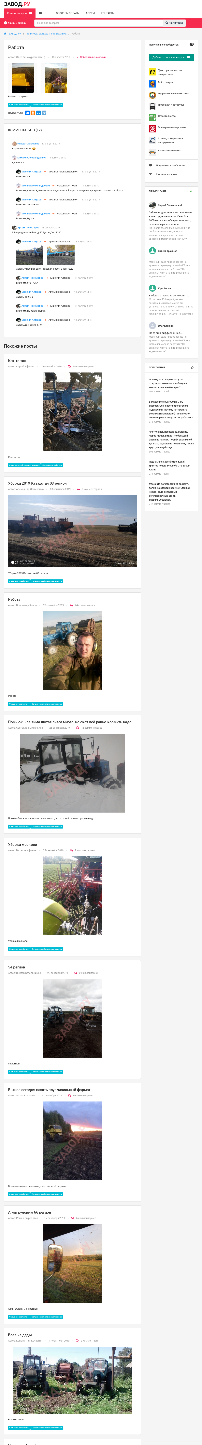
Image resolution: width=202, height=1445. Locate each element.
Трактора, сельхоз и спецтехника (46, 33)
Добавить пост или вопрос (171, 57)
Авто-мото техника (164, 152)
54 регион (16, 967)
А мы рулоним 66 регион (29, 1212)
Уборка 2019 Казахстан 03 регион (37, 483)
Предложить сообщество (167, 165)
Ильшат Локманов (28, 143)
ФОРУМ (90, 13)
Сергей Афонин (25, 366)
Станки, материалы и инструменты (166, 140)
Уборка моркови (22, 844)
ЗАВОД (17, 4)
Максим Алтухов (31, 171)
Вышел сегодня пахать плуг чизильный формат (49, 1089)
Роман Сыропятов (27, 1218)
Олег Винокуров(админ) (30, 57)
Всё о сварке (161, 84)
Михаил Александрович (31, 157)
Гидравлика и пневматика (169, 95)
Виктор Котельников (28, 972)
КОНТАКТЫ (107, 13)
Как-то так (17, 360)
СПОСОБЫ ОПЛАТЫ (67, 13)
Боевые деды (20, 1335)
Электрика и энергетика (167, 128)
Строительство (162, 117)
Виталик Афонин (26, 850)
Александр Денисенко (30, 489)
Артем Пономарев (28, 227)
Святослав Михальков (29, 727)
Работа (14, 599)
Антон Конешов (25, 1095)
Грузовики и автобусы (166, 106)
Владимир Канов (26, 605)
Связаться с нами (163, 174)
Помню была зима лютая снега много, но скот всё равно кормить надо (69, 722)
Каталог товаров (19, 13)
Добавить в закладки (91, 57)
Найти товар (174, 22)
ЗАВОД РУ (12, 33)
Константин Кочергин (29, 1340)
